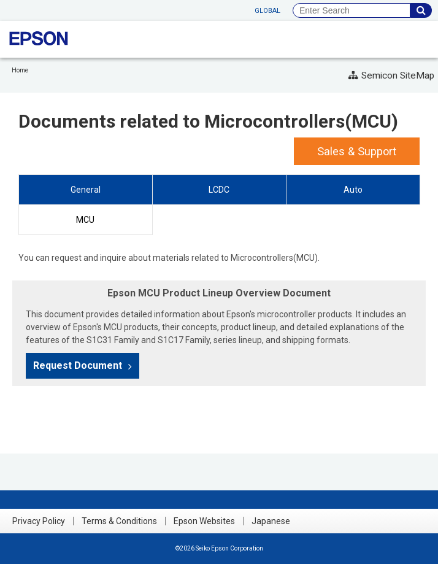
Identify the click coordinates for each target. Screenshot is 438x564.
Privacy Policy (38, 521)
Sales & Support (356, 151)
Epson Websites (204, 521)
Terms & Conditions (119, 521)
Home (20, 70)
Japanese (271, 521)
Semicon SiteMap (391, 75)
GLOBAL (267, 11)
